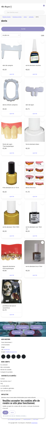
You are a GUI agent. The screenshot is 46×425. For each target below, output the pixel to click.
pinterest (36, 327)
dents (37, 17)
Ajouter (12, 74)
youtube (17, 332)
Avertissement (27, 419)
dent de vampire (8, 65)
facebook (9, 327)
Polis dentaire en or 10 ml (11, 188)
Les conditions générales (14, 419)
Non (12, 412)
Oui (5, 412)
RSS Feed (35, 419)
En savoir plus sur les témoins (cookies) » (15, 416)
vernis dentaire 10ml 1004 (11, 227)
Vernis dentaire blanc (32, 144)
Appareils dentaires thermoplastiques (9, 267)
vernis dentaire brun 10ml (34, 266)
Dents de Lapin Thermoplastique (8, 145)
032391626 (7, 349)
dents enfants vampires (10, 105)
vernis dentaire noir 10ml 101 (34, 228)
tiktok (29, 332)
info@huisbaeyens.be (11, 352)
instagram (23, 327)
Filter (23, 29)
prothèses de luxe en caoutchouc (9, 307)
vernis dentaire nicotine (33, 65)
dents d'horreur (31, 188)
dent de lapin (30, 105)
